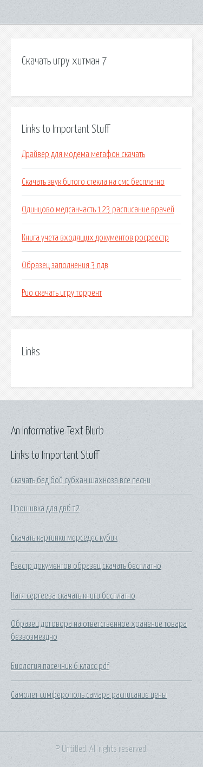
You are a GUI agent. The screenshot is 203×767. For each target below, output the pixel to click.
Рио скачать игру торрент (62, 293)
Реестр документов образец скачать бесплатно (86, 566)
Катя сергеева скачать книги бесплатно (73, 596)
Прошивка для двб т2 (45, 508)
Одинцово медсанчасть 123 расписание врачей (98, 209)
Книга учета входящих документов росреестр (95, 237)
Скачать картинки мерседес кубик (64, 538)
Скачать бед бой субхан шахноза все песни (80, 480)
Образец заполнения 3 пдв (65, 265)
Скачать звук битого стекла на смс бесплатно (93, 182)
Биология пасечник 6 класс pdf (60, 666)
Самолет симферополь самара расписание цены (89, 695)
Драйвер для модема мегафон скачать (83, 154)
